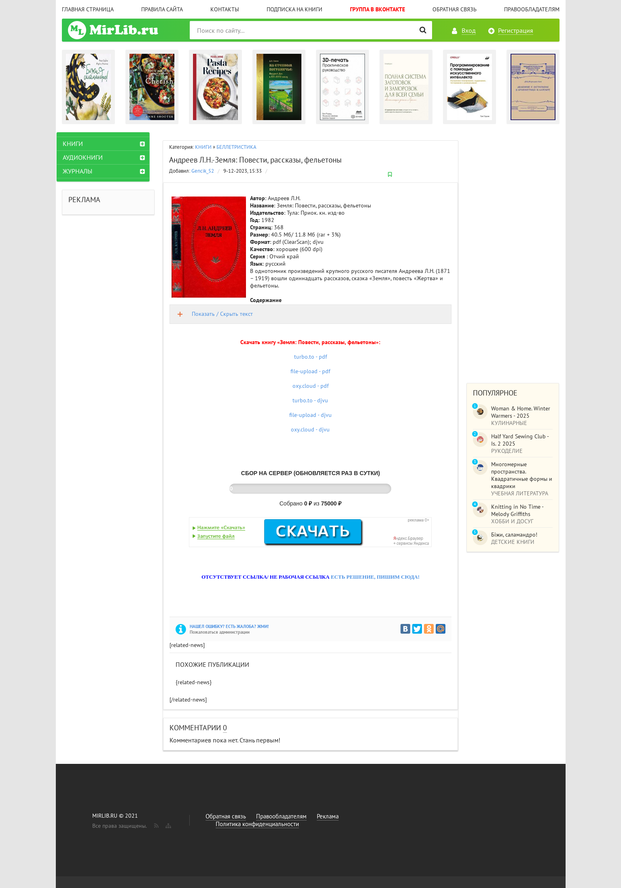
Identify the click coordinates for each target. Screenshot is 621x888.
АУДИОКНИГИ (88, 157)
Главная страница (88, 9)
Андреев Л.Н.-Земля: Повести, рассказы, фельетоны (255, 160)
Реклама (328, 816)
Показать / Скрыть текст (222, 313)
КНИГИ (203, 147)
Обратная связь (454, 9)
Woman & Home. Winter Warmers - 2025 (520, 412)
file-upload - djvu (310, 415)
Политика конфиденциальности (257, 824)
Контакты (224, 9)
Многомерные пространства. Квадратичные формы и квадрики (521, 475)
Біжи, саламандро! (514, 534)
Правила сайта (162, 9)
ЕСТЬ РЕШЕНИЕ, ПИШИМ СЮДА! (375, 577)
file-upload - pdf (310, 371)
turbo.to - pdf (310, 356)
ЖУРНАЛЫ (82, 171)
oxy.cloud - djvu (310, 429)
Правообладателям (532, 9)
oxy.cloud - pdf (310, 385)
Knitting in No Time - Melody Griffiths (517, 510)
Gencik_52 (202, 170)
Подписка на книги (294, 9)
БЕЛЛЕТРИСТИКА (236, 147)
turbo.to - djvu (310, 400)
